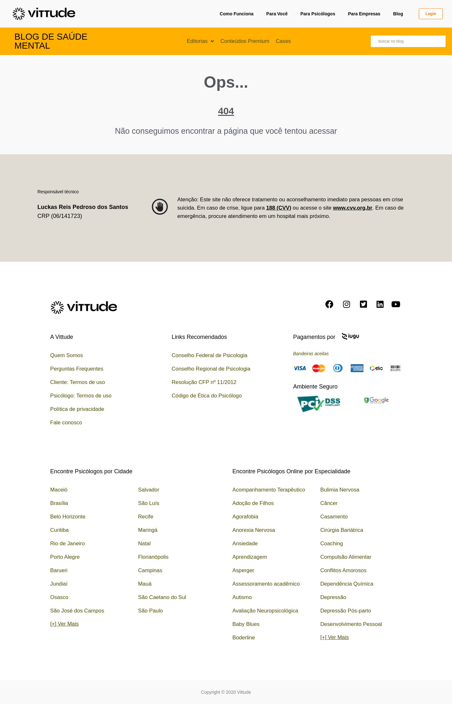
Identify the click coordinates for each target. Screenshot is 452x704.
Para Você (277, 13)
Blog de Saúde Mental (51, 41)
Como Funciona (236, 13)
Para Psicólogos (317, 13)
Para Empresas (364, 13)
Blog (398, 13)
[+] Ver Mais (64, 624)
